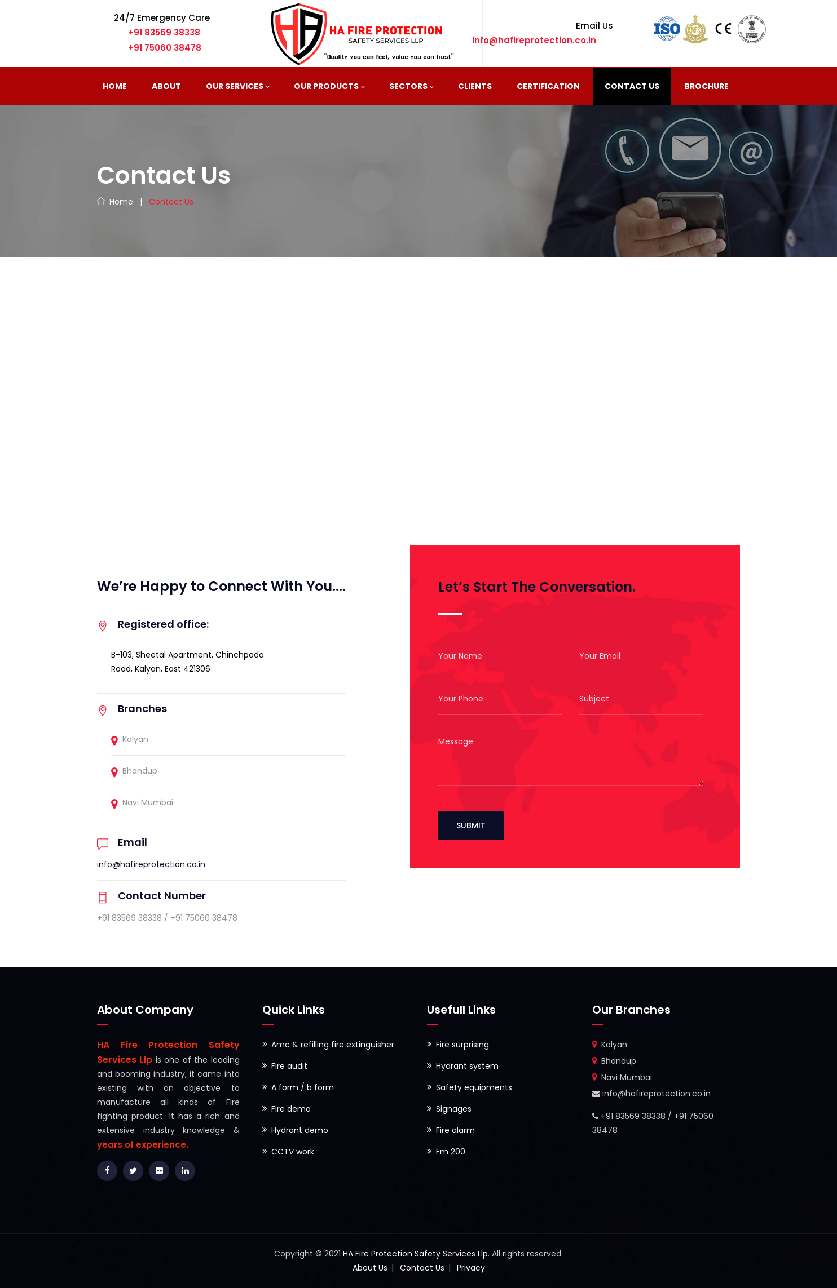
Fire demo (291, 1108)
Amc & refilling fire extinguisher (332, 1044)
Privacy (471, 1267)
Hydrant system (467, 1066)
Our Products (326, 86)
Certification (548, 86)
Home (115, 86)
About (166, 86)
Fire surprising (462, 1044)
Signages (454, 1108)
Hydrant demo (299, 1130)
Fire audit (289, 1066)
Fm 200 (450, 1151)
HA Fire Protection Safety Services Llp (415, 1253)
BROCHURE (706, 86)
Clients (475, 86)
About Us (370, 1267)
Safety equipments (474, 1087)
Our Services (234, 86)
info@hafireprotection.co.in (151, 864)
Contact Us (632, 86)
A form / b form (302, 1087)
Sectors (408, 86)
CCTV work (292, 1151)
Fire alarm (455, 1130)
